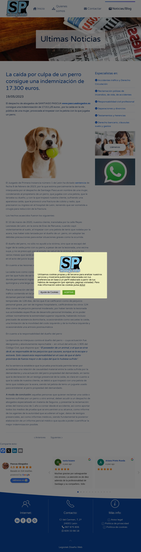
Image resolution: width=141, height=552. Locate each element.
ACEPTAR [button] (68, 292)
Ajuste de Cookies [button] (49, 292)
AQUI (82, 285)
